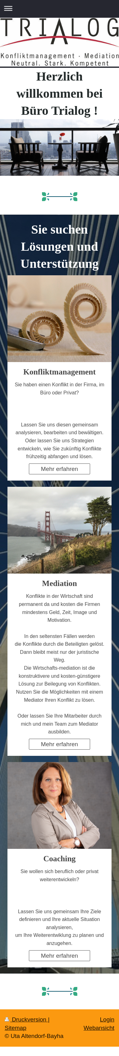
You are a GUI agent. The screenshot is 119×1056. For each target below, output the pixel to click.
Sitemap (15, 1028)
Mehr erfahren (59, 469)
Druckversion (26, 1019)
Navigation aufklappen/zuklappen (59, 8)
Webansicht (99, 1028)
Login (107, 1019)
